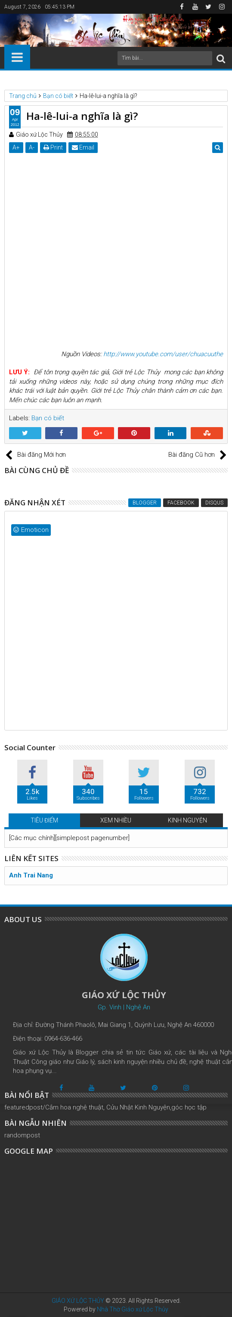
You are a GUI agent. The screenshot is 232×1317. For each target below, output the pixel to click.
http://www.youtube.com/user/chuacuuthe (163, 354)
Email (83, 147)
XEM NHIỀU (115, 820)
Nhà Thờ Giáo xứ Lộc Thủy (132, 1309)
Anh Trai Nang (31, 875)
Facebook (181, 503)
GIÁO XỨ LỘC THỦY (78, 1300)
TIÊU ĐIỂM (44, 820)
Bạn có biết (47, 418)
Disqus (214, 503)
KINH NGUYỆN (187, 820)
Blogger (145, 503)
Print (53, 147)
